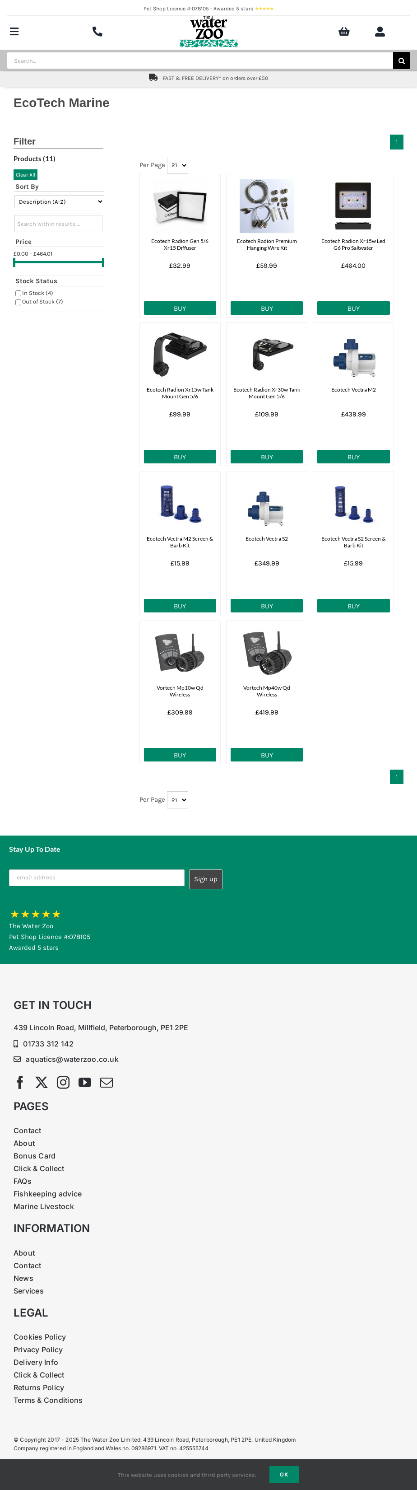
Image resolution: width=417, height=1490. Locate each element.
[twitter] (41, 1082)
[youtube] (85, 1082)
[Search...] (200, 60)
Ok (284, 1474)
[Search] (401, 60)
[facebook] (20, 1082)
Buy (180, 308)
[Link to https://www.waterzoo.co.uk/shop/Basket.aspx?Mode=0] (344, 32)
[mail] (106, 1082)
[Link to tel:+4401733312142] (97, 32)
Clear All (25, 175)
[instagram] (63, 1082)
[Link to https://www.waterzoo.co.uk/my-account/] (380, 32)
